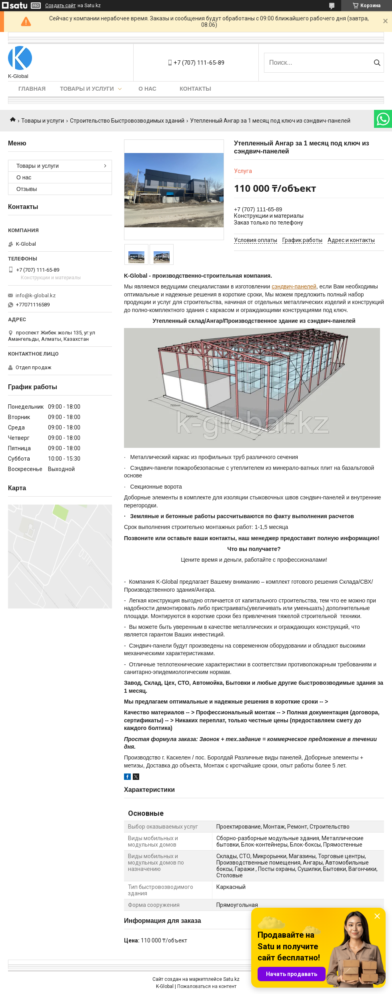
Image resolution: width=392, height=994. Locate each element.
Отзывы (26, 189)
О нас (147, 88)
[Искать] (377, 63)
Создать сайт (60, 5)
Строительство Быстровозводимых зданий (127, 120)
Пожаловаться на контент (206, 986)
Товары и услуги (87, 88)
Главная (32, 88)
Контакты (195, 88)
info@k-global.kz (36, 295)
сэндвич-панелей (294, 286)
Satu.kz (231, 979)
